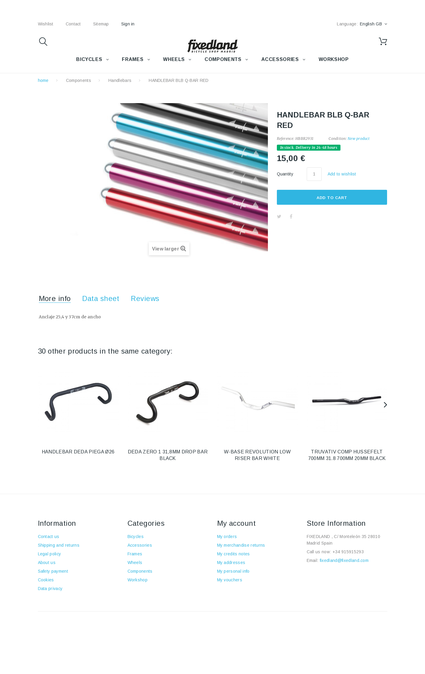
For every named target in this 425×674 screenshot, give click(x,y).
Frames (135, 553)
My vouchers (230, 579)
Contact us (48, 536)
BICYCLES (89, 59)
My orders (227, 536)
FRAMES (132, 59)
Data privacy (50, 588)
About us (47, 562)
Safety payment (53, 571)
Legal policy (49, 553)
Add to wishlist (342, 174)
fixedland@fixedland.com (344, 560)
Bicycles (136, 536)
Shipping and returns (58, 545)
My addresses (231, 562)
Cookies (46, 579)
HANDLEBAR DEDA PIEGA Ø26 (78, 451)
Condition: (337, 138)
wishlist (45, 24)
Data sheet (100, 298)
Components (78, 80)
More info (55, 298)
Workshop (138, 579)
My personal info (233, 571)
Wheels (135, 562)
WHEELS (174, 59)
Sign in (128, 24)
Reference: (285, 138)
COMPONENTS (223, 59)
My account (236, 523)
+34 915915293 (348, 551)
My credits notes (233, 553)
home (43, 80)
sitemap (101, 24)
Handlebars (119, 80)
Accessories (280, 59)
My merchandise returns (241, 545)
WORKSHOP (334, 59)
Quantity (285, 174)
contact (73, 24)
